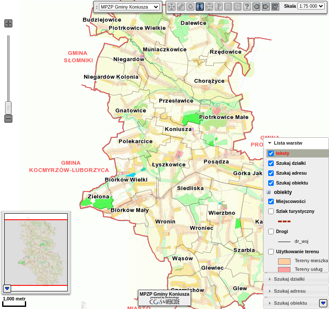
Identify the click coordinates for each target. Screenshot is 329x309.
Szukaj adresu (290, 291)
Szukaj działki (289, 279)
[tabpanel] (296, 210)
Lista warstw (288, 142)
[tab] (296, 143)
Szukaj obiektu (290, 303)
